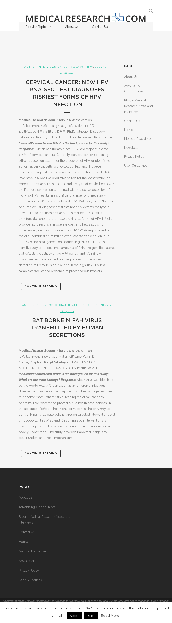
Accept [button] (74, 615)
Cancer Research (72, 67)
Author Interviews (40, 67)
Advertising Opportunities (37, 507)
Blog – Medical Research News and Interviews (138, 106)
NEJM (105, 305)
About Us (72, 27)
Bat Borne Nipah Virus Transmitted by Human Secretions (66, 327)
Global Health (67, 305)
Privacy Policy (134, 156)
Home (128, 130)
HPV (90, 67)
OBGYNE (101, 67)
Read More (110, 616)
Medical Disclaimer (138, 139)
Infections (90, 305)
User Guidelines (135, 165)
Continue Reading (41, 286)
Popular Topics (39, 26)
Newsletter (132, 147)
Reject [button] (91, 615)
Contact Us (100, 27)
